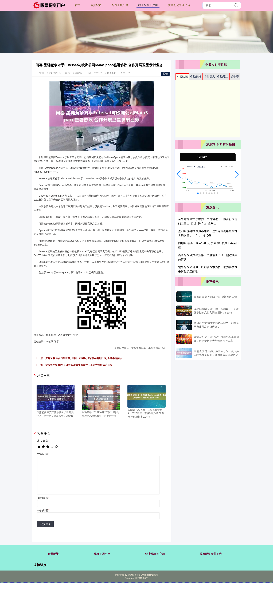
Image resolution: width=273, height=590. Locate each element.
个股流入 (209, 76)
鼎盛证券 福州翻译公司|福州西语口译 (215, 296)
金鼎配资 (96, 5)
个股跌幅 (195, 76)
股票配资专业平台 (179, 5)
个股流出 (222, 76)
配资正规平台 (120, 5)
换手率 (235, 76)
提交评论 (45, 524)
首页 (77, 5)
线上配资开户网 (148, 5)
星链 (165, 73)
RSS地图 (142, 574)
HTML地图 (152, 574)
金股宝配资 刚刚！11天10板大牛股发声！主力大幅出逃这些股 (78, 364)
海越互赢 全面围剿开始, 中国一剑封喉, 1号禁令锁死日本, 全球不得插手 (83, 358)
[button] (178, 174)
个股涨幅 (182, 76)
